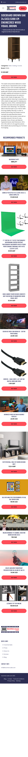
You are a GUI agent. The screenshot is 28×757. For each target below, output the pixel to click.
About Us (6, 651)
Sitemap (18, 681)
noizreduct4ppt (14, 159)
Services (6, 654)
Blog (5, 657)
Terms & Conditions (18, 679)
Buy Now (14, 77)
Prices (23, 8)
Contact (10, 679)
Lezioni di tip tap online (14, 603)
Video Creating (12, 66)
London (4, 2)
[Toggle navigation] (3, 8)
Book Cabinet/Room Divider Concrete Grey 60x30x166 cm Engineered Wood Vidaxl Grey (14, 296)
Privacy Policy (11, 681)
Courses (19, 66)
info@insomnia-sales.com (20, 2)
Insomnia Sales (8, 645)
